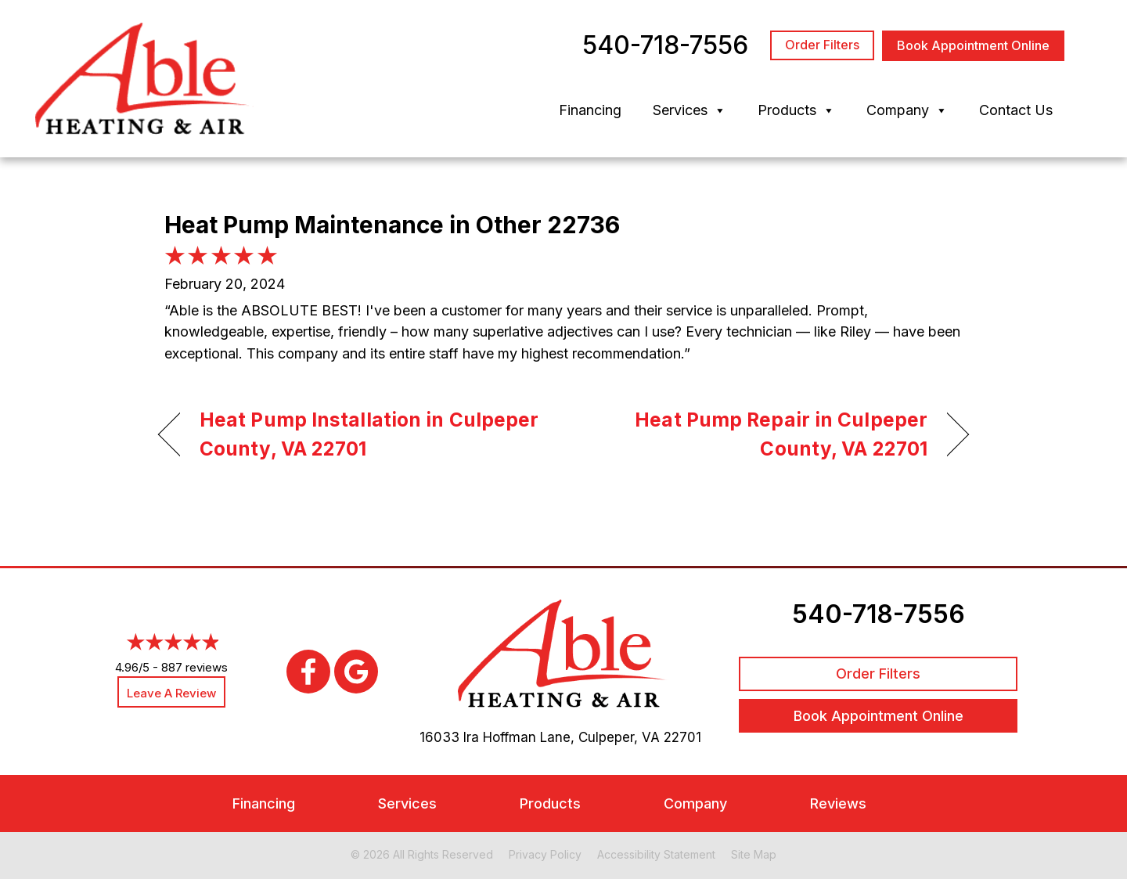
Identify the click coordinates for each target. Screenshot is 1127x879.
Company (907, 110)
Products (796, 110)
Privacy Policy (545, 854)
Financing (590, 110)
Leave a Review (171, 693)
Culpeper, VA (619, 737)
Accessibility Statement (656, 854)
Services (689, 110)
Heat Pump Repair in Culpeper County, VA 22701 (757, 434)
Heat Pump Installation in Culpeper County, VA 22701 (369, 434)
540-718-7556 (878, 614)
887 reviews (194, 667)
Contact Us (1016, 110)
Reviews (838, 803)
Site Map (753, 854)
